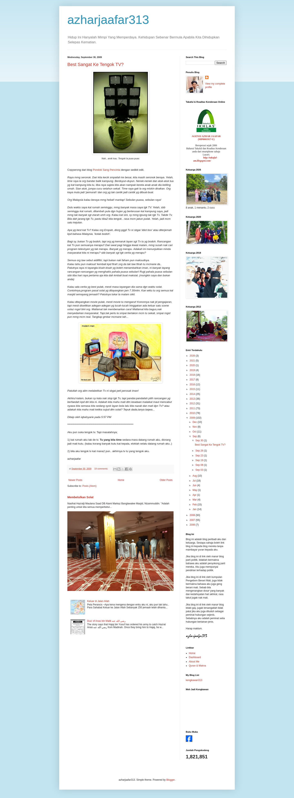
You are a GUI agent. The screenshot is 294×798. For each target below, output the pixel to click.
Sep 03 (199, 469)
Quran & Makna (197, 665)
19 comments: (101, 468)
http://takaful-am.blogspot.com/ (205, 159)
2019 (193, 370)
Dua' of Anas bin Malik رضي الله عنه (106, 621)
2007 (193, 520)
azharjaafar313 (108, 20)
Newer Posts (75, 480)
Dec (195, 422)
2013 (193, 398)
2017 (193, 379)
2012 (193, 403)
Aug (195, 475)
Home (121, 480)
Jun (195, 485)
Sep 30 (199, 440)
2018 (193, 374)
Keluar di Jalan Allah (98, 601)
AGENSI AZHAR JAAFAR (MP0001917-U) (206, 138)
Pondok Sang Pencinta (106, 169)
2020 (193, 365)
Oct (195, 431)
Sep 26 (199, 450)
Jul (194, 480)
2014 (193, 394)
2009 (193, 417)
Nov (195, 426)
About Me (194, 661)
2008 (193, 515)
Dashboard (195, 657)
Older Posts (166, 480)
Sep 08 (199, 465)
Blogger (170, 779)
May (195, 490)
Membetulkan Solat (80, 497)
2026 (193, 355)
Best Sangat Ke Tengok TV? (95, 64)
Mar (195, 499)
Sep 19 (199, 460)
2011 (193, 408)
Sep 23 (199, 455)
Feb (195, 504)
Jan (195, 509)
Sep (195, 436)
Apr (195, 495)
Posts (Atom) (89, 486)
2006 (193, 524)
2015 (193, 389)
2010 (193, 413)
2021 (193, 360)
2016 (193, 384)
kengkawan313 (194, 680)
